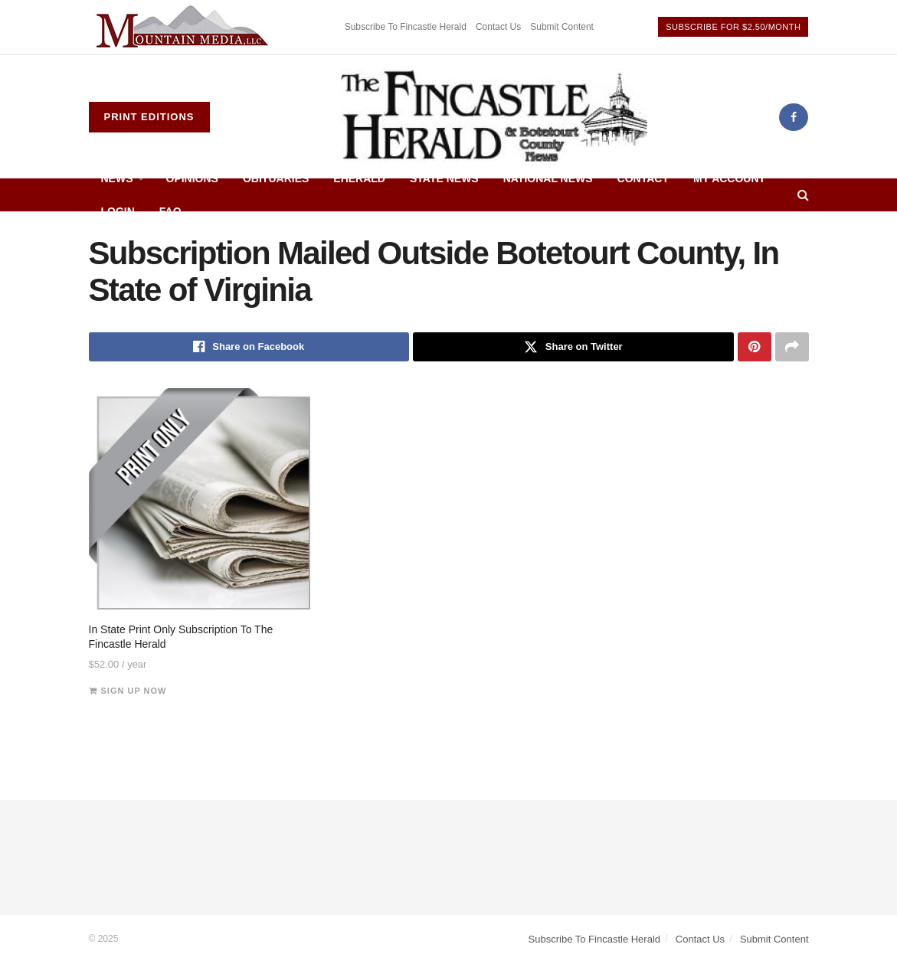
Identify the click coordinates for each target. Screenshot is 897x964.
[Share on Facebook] (249, 346)
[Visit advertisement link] (184, 27)
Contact (643, 178)
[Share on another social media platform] (792, 346)
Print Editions (149, 117)
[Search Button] (803, 194)
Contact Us (498, 26)
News (117, 178)
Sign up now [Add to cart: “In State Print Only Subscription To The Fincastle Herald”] (134, 690)
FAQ (170, 211)
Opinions (192, 178)
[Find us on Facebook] (793, 117)
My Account (729, 178)
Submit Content (562, 26)
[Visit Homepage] (494, 117)
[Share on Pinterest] (754, 346)
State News (444, 178)
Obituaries (276, 178)
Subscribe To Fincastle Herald (406, 26)
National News (548, 178)
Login (118, 211)
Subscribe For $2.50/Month (733, 26)
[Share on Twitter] (573, 346)
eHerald (359, 178)
